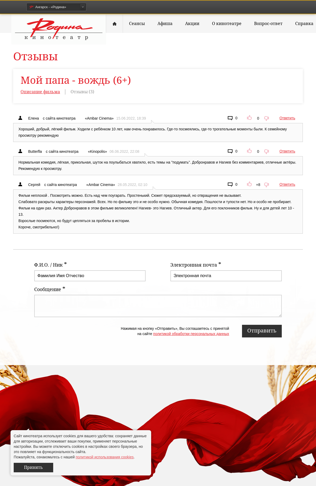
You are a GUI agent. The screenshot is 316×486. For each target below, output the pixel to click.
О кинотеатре (226, 23)
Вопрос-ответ (268, 23)
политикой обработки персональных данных (191, 334)
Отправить (261, 330)
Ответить (287, 118)
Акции (192, 23)
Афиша (164, 23)
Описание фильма (40, 91)
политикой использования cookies (105, 457)
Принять (33, 467)
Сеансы (137, 23)
